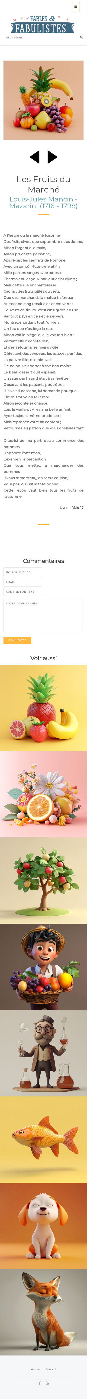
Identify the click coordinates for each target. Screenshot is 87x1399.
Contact (51, 1369)
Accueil (35, 1369)
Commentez (17, 640)
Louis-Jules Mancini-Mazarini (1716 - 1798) (43, 202)
